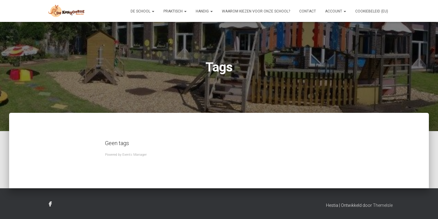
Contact (307, 11)
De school (142, 11)
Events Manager (134, 155)
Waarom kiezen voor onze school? (256, 11)
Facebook (50, 204)
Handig (204, 11)
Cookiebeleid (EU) (371, 11)
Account (335, 11)
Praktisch (175, 11)
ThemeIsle (383, 205)
